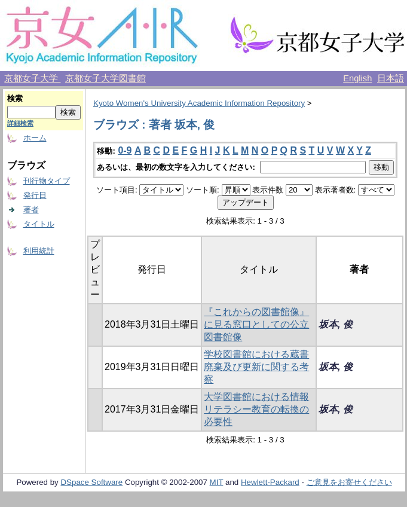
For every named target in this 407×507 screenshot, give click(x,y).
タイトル (38, 223)
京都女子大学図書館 (105, 78)
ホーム (35, 137)
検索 (15, 98)
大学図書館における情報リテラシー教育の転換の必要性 (256, 409)
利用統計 (38, 250)
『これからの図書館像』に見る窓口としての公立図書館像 (256, 324)
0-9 (124, 150)
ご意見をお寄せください (349, 482)
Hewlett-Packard (270, 482)
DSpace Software (91, 482)
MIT (217, 482)
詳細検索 (20, 123)
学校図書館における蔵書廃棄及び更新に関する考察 (256, 366)
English (357, 78)
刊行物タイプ (46, 180)
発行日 (35, 195)
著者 (31, 209)
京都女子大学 (32, 78)
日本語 (390, 78)
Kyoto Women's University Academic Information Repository (199, 103)
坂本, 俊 (336, 324)
